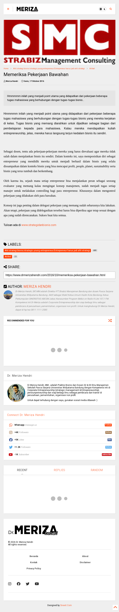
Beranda (34, 556)
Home (6, 69)
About (85, 556)
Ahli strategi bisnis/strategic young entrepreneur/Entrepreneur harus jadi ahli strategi (49, 69)
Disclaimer (85, 562)
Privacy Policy (34, 568)
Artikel (92, 69)
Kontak (33, 562)
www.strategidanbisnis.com (38, 225)
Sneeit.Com (66, 605)
